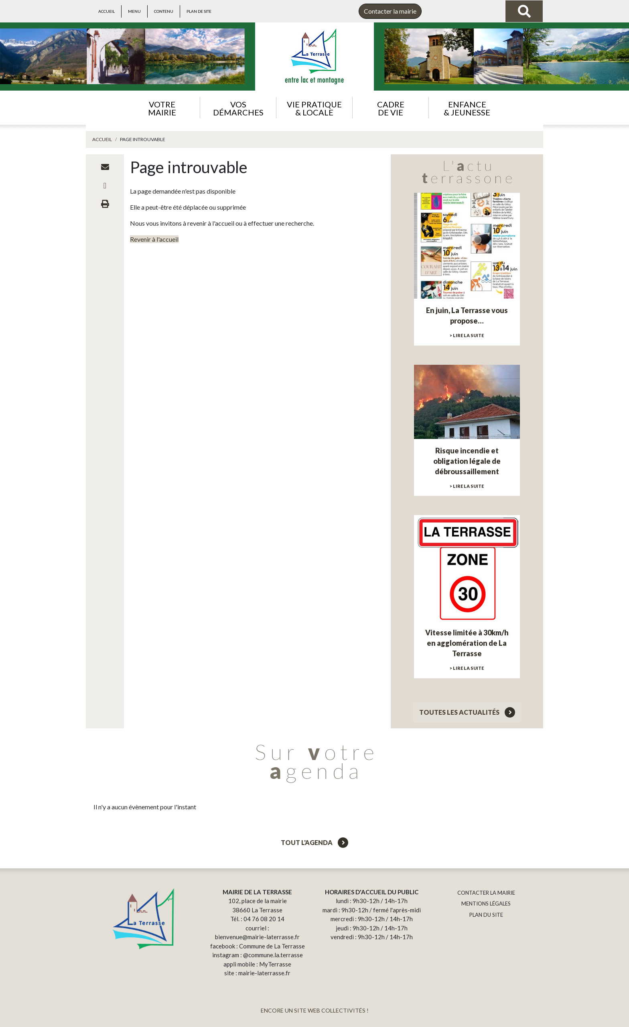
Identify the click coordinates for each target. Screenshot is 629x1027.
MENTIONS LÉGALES (486, 903)
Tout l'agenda (314, 842)
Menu (134, 11)
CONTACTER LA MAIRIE (486, 893)
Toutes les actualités (467, 712)
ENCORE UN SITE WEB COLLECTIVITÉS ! (315, 1010)
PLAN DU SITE (486, 915)
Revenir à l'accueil (154, 239)
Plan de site (199, 11)
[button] (162, 107)
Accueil (106, 11)
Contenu (163, 11)
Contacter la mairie (390, 11)
